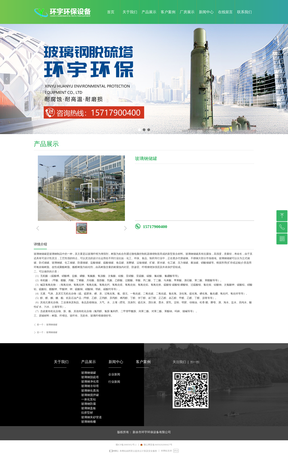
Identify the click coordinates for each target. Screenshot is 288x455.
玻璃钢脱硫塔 (90, 377)
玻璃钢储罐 (88, 372)
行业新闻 (114, 381)
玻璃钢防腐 (88, 403)
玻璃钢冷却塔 (90, 386)
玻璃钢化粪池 (90, 390)
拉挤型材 (87, 412)
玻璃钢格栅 (88, 421)
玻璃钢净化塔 (90, 381)
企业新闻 (114, 374)
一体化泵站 (88, 399)
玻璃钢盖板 (88, 408)
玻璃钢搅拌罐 (90, 395)
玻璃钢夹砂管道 (91, 417)
